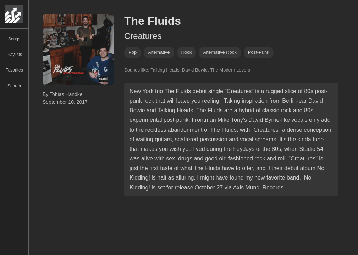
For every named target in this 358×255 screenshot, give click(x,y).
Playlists (14, 54)
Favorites (14, 70)
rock (186, 52)
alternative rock (220, 52)
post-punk (258, 52)
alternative (159, 52)
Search (14, 86)
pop (132, 52)
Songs (14, 38)
